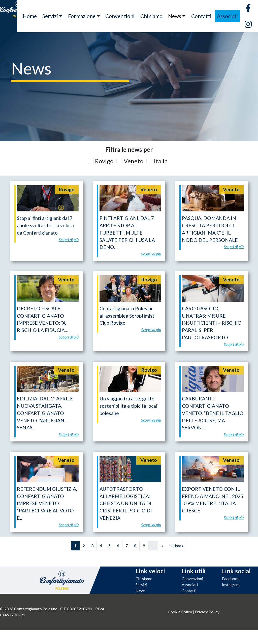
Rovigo (104, 161)
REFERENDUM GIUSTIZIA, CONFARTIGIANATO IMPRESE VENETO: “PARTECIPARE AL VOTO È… (47, 503)
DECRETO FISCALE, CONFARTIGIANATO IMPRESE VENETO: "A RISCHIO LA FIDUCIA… (42, 319)
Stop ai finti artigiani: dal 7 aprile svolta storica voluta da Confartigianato (45, 225)
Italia (161, 161)
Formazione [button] (81, 16)
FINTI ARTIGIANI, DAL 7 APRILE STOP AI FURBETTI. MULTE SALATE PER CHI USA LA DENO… (127, 232)
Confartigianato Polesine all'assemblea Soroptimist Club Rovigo (127, 316)
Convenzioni (120, 16)
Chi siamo (151, 16)
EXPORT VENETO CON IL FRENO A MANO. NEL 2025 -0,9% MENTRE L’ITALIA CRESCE (212, 499)
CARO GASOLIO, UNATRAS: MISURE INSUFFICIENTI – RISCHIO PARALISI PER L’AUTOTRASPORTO (212, 323)
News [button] (174, 16)
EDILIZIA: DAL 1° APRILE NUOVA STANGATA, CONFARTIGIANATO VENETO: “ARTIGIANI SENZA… (45, 413)
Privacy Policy (207, 611)
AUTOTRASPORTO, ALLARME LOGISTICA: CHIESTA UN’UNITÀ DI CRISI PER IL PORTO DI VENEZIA (126, 503)
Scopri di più (69, 239)
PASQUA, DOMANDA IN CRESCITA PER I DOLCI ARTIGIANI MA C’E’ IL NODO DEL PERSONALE (210, 229)
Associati (227, 16)
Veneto (133, 161)
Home (30, 16)
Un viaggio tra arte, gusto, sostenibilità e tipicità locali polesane (129, 406)
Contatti (201, 16)
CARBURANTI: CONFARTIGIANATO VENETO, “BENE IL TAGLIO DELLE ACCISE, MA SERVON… (212, 413)
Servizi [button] (50, 16)
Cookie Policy (180, 611)
